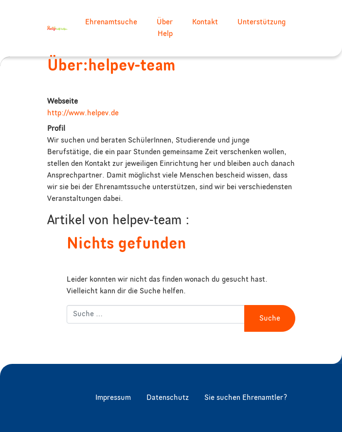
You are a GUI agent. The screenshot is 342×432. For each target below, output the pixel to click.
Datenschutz (167, 398)
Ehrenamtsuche (111, 22)
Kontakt (205, 22)
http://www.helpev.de (83, 113)
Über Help (165, 28)
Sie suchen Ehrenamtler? (246, 398)
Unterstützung (261, 22)
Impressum (113, 398)
